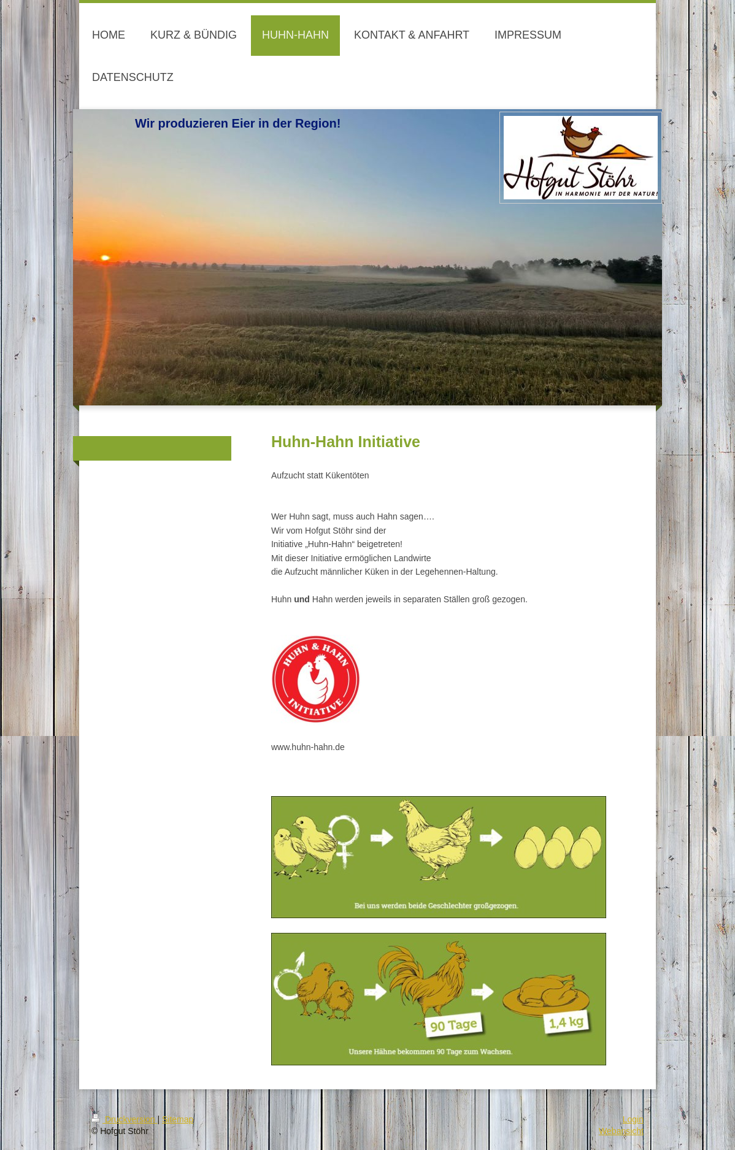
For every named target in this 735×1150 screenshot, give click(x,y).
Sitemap (177, 1119)
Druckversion (124, 1119)
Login (633, 1119)
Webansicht (621, 1131)
